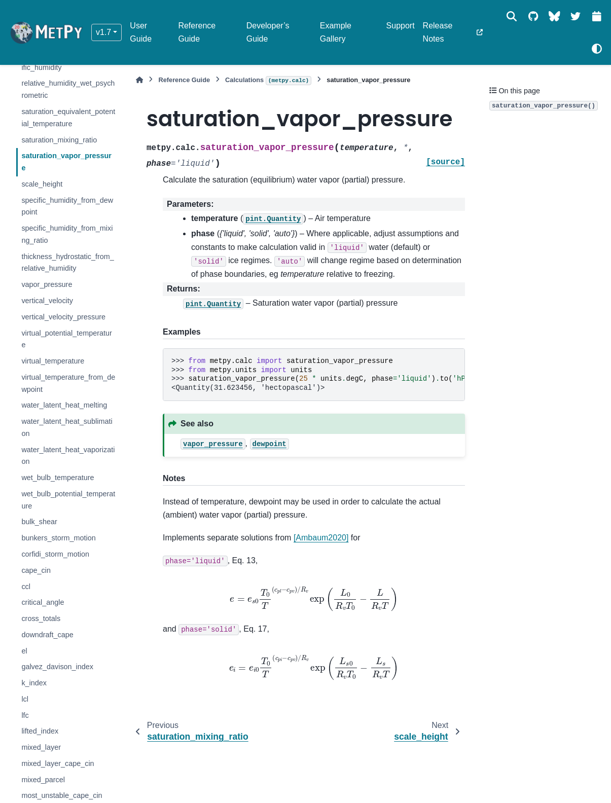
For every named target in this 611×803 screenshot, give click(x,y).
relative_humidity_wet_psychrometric (68, 89)
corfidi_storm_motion (55, 554)
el (24, 651)
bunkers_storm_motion (58, 538)
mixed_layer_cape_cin (57, 763)
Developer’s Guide (268, 32)
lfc (24, 715)
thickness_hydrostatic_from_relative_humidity (67, 262)
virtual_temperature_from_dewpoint (68, 383)
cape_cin (36, 570)
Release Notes (438, 32)
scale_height (41, 184)
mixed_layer (41, 747)
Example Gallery (335, 32)
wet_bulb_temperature (57, 477)
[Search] (512, 16)
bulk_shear (39, 522)
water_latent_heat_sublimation (66, 427)
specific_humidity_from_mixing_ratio (67, 234)
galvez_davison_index (57, 667)
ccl (25, 586)
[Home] (139, 80)
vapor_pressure (46, 284)
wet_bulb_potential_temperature (68, 500)
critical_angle (42, 602)
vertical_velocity (47, 301)
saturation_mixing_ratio (59, 140)
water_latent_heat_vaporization (68, 456)
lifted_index (39, 731)
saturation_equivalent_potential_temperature (68, 117)
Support (400, 25)
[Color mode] (597, 48)
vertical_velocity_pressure (63, 317)
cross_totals (40, 618)
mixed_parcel (43, 780)
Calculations (268, 80)
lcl (24, 699)
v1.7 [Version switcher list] (103, 32)
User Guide (141, 32)
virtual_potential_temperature (66, 339)
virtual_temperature (52, 361)
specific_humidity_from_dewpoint (67, 206)
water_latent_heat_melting (64, 405)
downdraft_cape (47, 635)
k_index (34, 683)
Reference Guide (196, 32)
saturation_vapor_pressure (66, 162)
